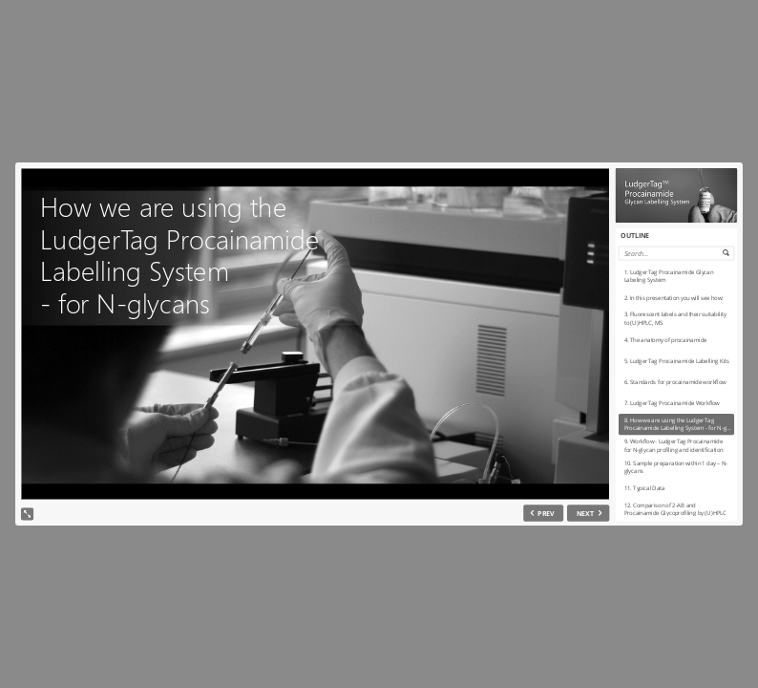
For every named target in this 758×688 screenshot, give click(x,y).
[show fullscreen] (27, 513)
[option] (676, 275)
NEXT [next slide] (586, 513)
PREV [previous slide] (546, 513)
